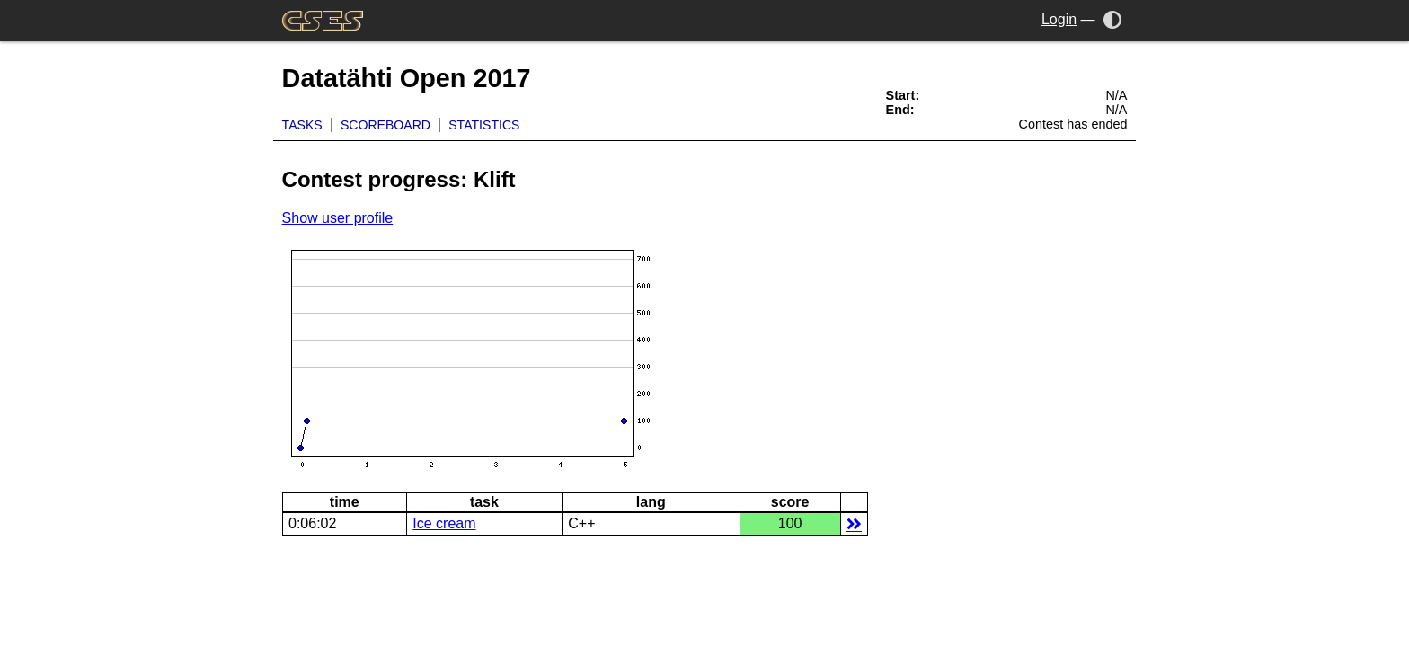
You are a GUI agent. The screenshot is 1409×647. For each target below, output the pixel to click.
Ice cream (443, 523)
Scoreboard (385, 125)
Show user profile (338, 218)
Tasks (302, 125)
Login (1059, 19)
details (854, 523)
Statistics (483, 125)
